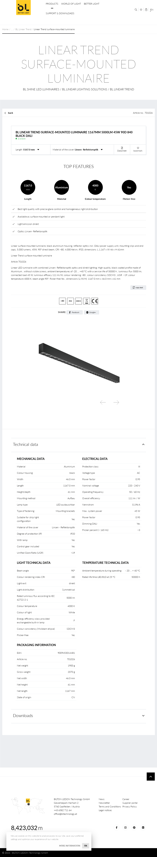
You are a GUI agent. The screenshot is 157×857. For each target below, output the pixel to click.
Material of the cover (63, 149)
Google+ (92, 312)
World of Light (71, 3)
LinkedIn (143, 827)
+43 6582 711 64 (63, 810)
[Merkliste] (141, 9)
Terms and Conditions (110, 806)
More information (69, 845)
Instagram (125, 827)
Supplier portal (130, 802)
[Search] (135, 10)
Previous (102, 402)
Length (19, 149)
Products (52, 3)
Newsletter (104, 802)
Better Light (91, 3)
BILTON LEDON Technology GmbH (23, 7)
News (101, 799)
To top (151, 777)
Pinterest (134, 827)
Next (116, 402)
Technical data (25, 444)
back (10, 112)
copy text (139, 287)
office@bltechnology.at (65, 813)
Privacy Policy (129, 806)
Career (125, 799)
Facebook (75, 312)
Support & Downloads (60, 13)
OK (85, 845)
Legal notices (105, 810)
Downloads (23, 715)
